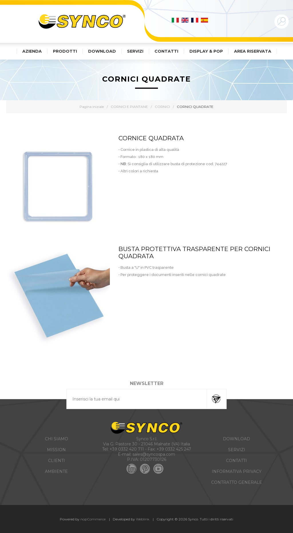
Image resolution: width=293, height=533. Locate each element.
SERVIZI (236, 449)
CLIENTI (56, 460)
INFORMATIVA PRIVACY (237, 471)
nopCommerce (93, 519)
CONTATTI (236, 460)
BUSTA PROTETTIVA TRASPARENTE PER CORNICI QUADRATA (194, 252)
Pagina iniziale (92, 106)
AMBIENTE (56, 471)
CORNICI (162, 106)
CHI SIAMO (56, 438)
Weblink (142, 519)
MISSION (56, 449)
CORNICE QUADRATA (151, 138)
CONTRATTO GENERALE (236, 482)
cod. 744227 (216, 164)
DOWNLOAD (236, 438)
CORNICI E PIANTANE (129, 106)
